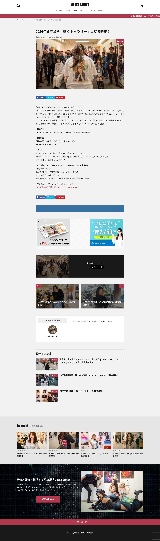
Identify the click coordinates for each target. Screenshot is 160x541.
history (92, 10)
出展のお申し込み (48, 499)
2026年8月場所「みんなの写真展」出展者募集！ (32, 455)
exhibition (83, 10)
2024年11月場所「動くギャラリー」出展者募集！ (81, 391)
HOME (21, 20)
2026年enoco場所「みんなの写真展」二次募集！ (95, 455)
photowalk (59, 10)
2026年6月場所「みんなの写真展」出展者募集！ (128, 455)
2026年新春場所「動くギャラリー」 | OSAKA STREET (57, 187)
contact (100, 10)
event (75, 10)
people (67, 10)
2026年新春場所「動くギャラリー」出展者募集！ (48, 20)
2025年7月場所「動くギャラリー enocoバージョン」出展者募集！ (89, 375)
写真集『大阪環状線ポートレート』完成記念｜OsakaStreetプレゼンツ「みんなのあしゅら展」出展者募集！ (91, 361)
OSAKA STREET (80, 5)
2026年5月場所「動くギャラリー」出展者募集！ (64, 455)
